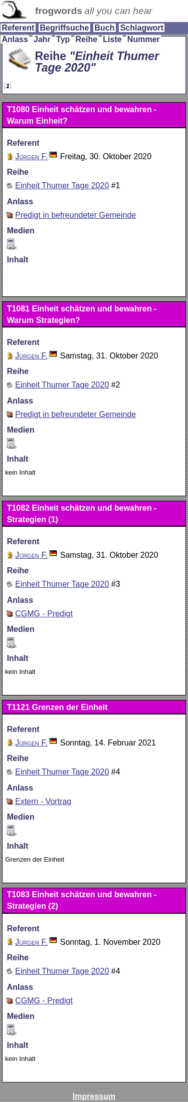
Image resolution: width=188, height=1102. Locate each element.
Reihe (87, 39)
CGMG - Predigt (44, 613)
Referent (18, 28)
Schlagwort (141, 28)
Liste (112, 39)
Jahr (42, 39)
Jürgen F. (31, 156)
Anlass (15, 39)
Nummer (143, 39)
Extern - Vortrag (43, 801)
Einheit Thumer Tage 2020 (62, 185)
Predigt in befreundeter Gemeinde (75, 215)
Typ (63, 39)
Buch (104, 28)
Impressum (94, 1096)
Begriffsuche (64, 28)
